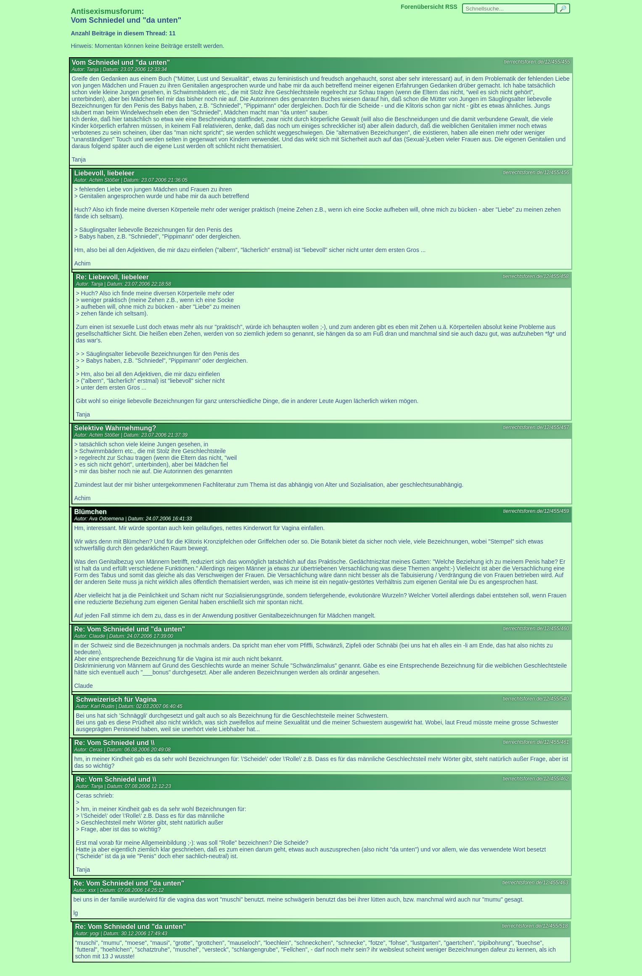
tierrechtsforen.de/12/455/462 (536, 779)
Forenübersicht (422, 6)
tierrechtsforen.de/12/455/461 (536, 742)
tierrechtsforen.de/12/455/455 (537, 62)
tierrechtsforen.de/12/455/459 (536, 511)
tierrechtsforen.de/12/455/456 (536, 172)
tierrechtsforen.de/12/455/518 (535, 926)
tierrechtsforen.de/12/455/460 (536, 628)
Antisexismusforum (106, 11)
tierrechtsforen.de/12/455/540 (536, 699)
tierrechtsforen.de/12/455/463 (535, 883)
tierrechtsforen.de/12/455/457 (536, 427)
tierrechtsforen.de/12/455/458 (536, 276)
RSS (451, 6)
